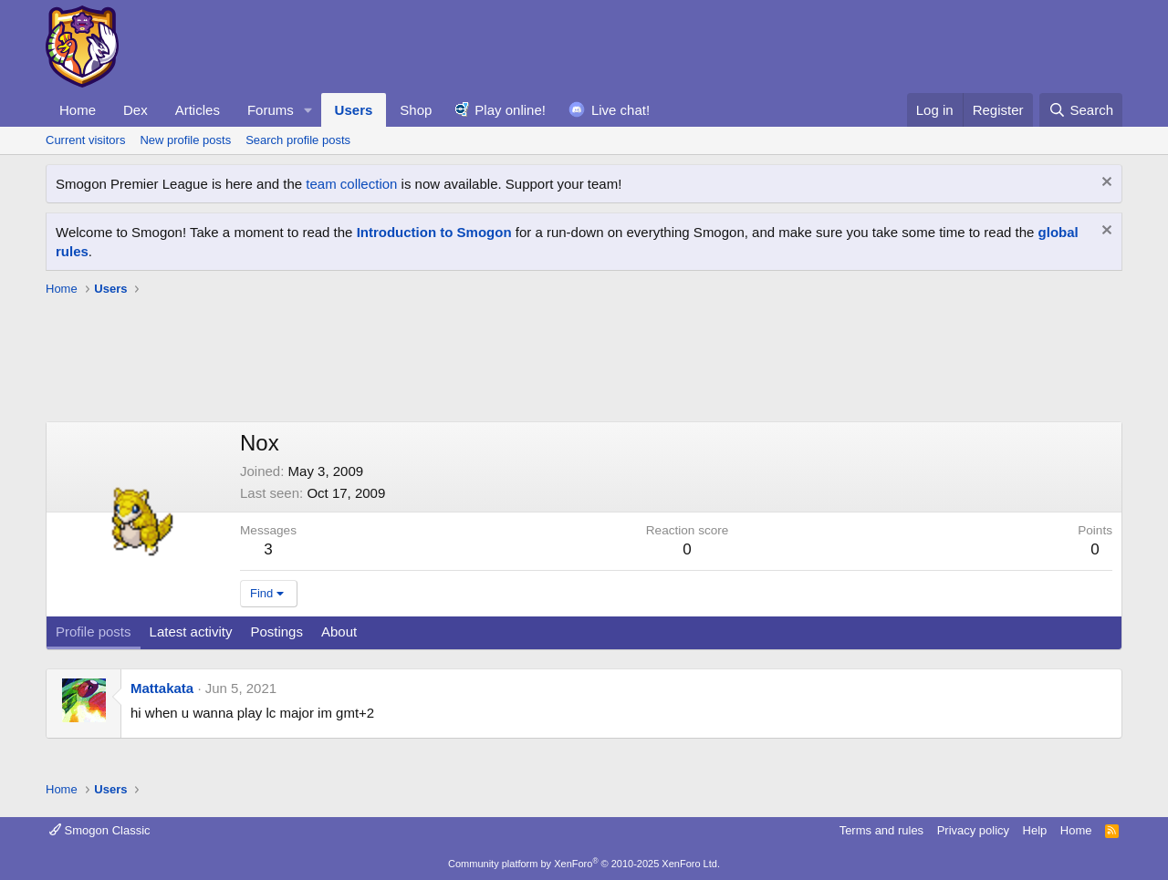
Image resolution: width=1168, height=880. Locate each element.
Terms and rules (881, 830)
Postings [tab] (276, 631)
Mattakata (161, 688)
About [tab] (339, 631)
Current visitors (85, 140)
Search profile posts (297, 140)
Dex (135, 110)
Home (77, 110)
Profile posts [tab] (93, 631)
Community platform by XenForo (584, 863)
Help (1035, 830)
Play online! (510, 110)
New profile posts (185, 140)
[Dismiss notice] (1104, 183)
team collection (351, 184)
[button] (308, 110)
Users (354, 110)
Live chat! (620, 110)
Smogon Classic (100, 830)
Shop (416, 110)
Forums (270, 110)
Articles (197, 110)
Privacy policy (973, 830)
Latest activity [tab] (191, 631)
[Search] (1080, 110)
